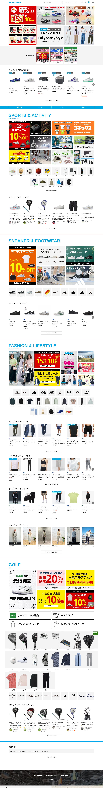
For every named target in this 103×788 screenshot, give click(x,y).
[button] (93, 84)
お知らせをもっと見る (51, 757)
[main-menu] (93, 2)
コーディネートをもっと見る (51, 552)
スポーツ (19, 107)
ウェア (61, 107)
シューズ (40, 107)
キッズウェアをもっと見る (51, 518)
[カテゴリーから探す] (70, 2)
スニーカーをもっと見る (51, 333)
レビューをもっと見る (51, 228)
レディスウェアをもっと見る (51, 484)
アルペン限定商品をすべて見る (51, 100)
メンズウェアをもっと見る (51, 451)
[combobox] (52, 2)
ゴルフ (83, 107)
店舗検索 (52, 779)
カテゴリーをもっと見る (51, 190)
